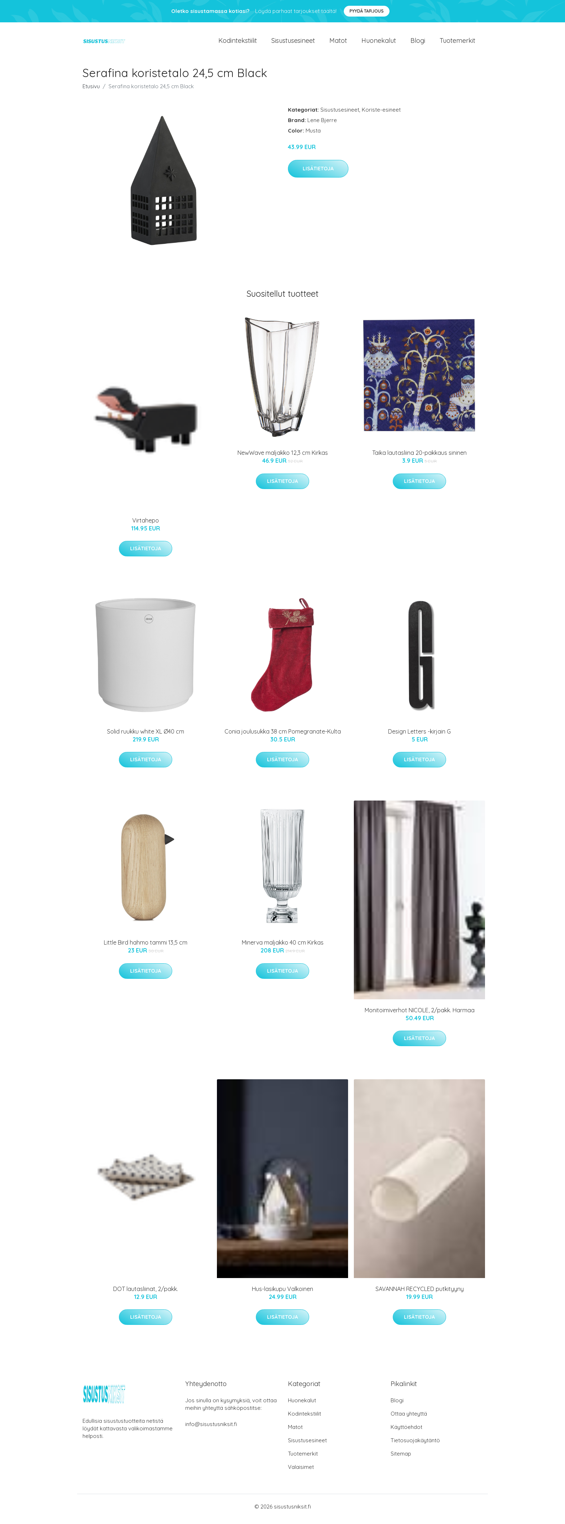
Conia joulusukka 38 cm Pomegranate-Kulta (282, 736)
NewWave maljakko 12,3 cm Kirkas (282, 457)
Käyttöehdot (406, 1432)
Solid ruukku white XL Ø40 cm (145, 736)
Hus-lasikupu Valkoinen (282, 1293)
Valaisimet (301, 1472)
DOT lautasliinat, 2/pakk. (145, 1293)
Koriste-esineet (381, 114)
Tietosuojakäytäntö (415, 1445)
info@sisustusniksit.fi (211, 1429)
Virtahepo (145, 525)
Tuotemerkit (457, 43)
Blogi (417, 43)
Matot (338, 43)
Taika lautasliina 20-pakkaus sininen (419, 457)
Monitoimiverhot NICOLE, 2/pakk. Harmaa (420, 1015)
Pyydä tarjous (367, 11)
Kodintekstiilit (237, 43)
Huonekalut (378, 43)
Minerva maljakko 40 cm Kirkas (283, 947)
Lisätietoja (318, 173)
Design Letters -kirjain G (419, 736)
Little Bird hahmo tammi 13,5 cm (145, 947)
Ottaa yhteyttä (409, 1418)
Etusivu (91, 91)
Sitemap (401, 1458)
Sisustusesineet (293, 43)
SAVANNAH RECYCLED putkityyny (419, 1293)
